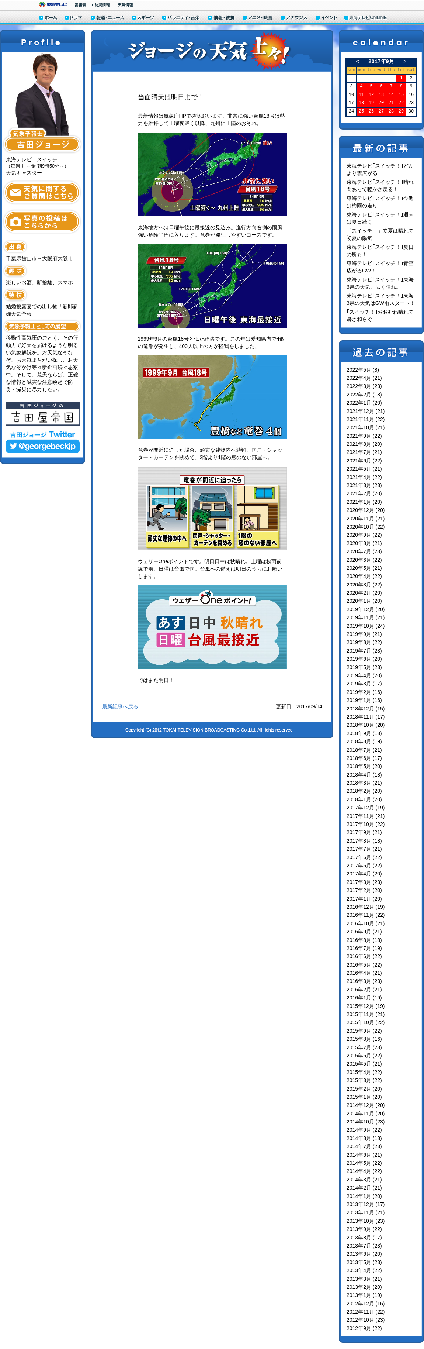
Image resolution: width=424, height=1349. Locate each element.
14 (391, 95)
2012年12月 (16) (366, 1304)
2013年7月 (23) (364, 1246)
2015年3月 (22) (364, 1080)
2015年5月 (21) (364, 1064)
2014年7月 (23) (364, 1146)
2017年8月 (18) (364, 841)
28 (391, 112)
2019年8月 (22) (364, 642)
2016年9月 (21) (364, 932)
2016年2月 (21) (364, 989)
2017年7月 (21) (364, 849)
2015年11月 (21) (366, 1014)
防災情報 (101, 5)
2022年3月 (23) (364, 386)
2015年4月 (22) (364, 1072)
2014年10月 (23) (366, 1122)
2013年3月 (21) (364, 1279)
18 (361, 103)
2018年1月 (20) (364, 799)
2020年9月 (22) (364, 535)
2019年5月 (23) (364, 667)
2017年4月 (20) (364, 874)
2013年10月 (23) (366, 1221)
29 (401, 112)
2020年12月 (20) (366, 510)
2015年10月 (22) (366, 1022)
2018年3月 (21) (364, 783)
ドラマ (74, 18)
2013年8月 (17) (364, 1237)
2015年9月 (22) (364, 1031)
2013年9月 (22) (364, 1229)
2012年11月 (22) (366, 1312)
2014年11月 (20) (366, 1113)
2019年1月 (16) (364, 700)
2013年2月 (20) (364, 1287)
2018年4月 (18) (364, 775)
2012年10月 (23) (366, 1320)
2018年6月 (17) (364, 758)
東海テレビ (53, 4)
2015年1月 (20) (364, 1097)
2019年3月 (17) (364, 683)
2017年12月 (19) (366, 808)
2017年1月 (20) (364, 899)
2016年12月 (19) (366, 907)
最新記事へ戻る (120, 706)
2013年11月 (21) (366, 1212)
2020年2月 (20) (364, 593)
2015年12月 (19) (366, 1006)
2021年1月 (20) (364, 502)
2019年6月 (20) (364, 659)
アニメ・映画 (258, 18)
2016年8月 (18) (364, 940)
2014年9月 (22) (364, 1130)
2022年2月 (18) (364, 395)
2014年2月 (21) (364, 1188)
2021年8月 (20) (364, 444)
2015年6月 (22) (364, 1056)
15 (401, 95)
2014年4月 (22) (364, 1171)
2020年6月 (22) (364, 560)
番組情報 (79, 5)
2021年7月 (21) (364, 452)
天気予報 (124, 5)
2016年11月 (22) (366, 915)
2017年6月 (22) (364, 857)
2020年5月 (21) (364, 568)
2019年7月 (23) (364, 651)
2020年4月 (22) (364, 576)
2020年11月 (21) (366, 519)
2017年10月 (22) (366, 824)
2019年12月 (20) (366, 609)
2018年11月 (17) (366, 717)
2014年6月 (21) (364, 1155)
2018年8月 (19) (364, 741)
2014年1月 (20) (364, 1196)
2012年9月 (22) (364, 1328)
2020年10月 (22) (366, 527)
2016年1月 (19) (364, 998)
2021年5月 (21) (364, 469)
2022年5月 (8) (363, 370)
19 (371, 103)
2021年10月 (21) (366, 427)
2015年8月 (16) (364, 1039)
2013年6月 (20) (364, 1254)
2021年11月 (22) (366, 419)
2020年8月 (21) (364, 543)
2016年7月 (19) (364, 948)
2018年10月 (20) (366, 725)
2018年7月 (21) (364, 750)
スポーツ (143, 18)
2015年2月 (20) (364, 1089)
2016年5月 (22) (364, 965)
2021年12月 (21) (366, 411)
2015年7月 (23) (364, 1047)
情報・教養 (221, 18)
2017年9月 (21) (364, 832)
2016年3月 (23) (364, 981)
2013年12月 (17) (366, 1204)
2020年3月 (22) (364, 585)
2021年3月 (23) (364, 485)
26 (371, 112)
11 (361, 95)
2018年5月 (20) (364, 766)
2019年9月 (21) (364, 634)
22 (401, 103)
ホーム (48, 18)
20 (381, 103)
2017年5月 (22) (364, 865)
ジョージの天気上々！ (212, 51)
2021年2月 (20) (364, 493)
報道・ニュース (107, 18)
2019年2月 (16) (364, 692)
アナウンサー (294, 18)
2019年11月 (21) (366, 617)
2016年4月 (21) (364, 973)
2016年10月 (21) (366, 923)
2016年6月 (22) (364, 956)
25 (361, 112)
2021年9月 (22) (364, 436)
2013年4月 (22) (364, 1270)
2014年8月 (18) (364, 1138)
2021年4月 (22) (364, 477)
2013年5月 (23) (364, 1262)
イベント (326, 18)
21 (391, 103)
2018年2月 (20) (364, 791)
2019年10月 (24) (366, 626)
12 (371, 95)
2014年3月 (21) (364, 1180)
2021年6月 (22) (364, 461)
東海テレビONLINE (365, 18)
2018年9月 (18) (364, 733)
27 (381, 112)
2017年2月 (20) (364, 890)
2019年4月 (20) (364, 675)
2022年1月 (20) (364, 403)
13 (381, 95)
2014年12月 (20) (366, 1105)
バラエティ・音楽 (181, 18)
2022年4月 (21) (364, 378)
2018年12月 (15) (366, 709)
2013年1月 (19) (364, 1295)
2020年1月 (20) (364, 601)
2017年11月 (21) (366, 816)
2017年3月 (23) (364, 882)
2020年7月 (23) (364, 551)
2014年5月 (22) (364, 1163)
